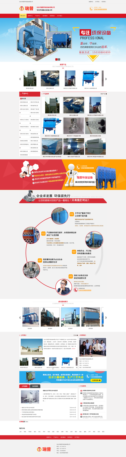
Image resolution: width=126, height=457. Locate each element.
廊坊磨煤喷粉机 (34, 151)
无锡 (49, 431)
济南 (53, 431)
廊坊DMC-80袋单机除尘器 (91, 88)
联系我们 (104, 1)
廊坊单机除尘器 (24, 102)
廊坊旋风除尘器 (34, 133)
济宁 (90, 431)
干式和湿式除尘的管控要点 (28, 412)
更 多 (75, 335)
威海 (85, 431)
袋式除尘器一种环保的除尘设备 (91, 414)
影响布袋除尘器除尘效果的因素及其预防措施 (32, 410)
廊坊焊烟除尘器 (34, 144)
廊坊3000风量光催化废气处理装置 (52, 156)
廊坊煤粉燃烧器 (24, 154)
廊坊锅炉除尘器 (34, 105)
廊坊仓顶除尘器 (50, 88)
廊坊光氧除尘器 (24, 151)
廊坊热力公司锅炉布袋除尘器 (71, 88)
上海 (20, 431)
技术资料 (35, 386)
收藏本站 (91, 1)
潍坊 (76, 431)
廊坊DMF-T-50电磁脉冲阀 (74, 136)
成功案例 (45, 15)
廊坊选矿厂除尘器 (35, 109)
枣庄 (67, 431)
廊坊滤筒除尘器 (34, 147)
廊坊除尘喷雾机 (24, 140)
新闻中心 (30, 15)
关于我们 (97, 1)
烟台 (80, 431)
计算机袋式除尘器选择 (88, 403)
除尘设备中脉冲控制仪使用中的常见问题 (31, 416)
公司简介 (23, 335)
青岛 (58, 431)
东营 (71, 431)
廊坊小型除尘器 (34, 140)
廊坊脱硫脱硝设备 (35, 137)
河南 (25, 431)
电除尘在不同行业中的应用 (50, 390)
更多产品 (103, 93)
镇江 (39, 431)
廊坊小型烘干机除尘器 (74, 156)
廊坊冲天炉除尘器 (35, 102)
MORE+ (74, 348)
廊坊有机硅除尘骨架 (95, 136)
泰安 (94, 431)
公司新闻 (24, 386)
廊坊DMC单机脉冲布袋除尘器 (95, 156)
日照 (99, 431)
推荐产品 (63, 64)
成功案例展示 (63, 301)
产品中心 (37, 15)
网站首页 (22, 15)
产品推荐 (46, 94)
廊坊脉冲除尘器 (30, 88)
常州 (44, 431)
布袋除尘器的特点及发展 (89, 391)
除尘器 (24, 98)
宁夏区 (29, 431)
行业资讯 (83, 386)
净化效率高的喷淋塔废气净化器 (29, 414)
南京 (35, 431)
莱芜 (103, 431)
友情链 (21, 421)
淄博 (62, 431)
